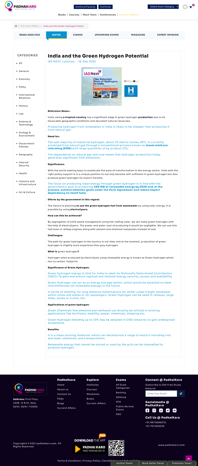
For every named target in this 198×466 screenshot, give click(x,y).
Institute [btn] (105, 6)
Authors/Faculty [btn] (85, 6)
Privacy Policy (91, 460)
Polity (22, 87)
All (20, 63)
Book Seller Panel (153, 463)
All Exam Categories (123, 386)
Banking (121, 392)
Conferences (108, 15)
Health (23, 173)
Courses (74, 15)
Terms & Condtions (69, 460)
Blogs (60, 403)
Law (21, 113)
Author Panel (124, 463)
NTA (118, 401)
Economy (24, 79)
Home (61, 384)
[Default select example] (163, 6)
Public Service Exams (125, 408)
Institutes (93, 384)
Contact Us (64, 394)
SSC (118, 414)
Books (62, 15)
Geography (26, 154)
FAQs (60, 398)
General (24, 71)
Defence (121, 397)
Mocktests (93, 394)
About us (63, 389)
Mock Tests (90, 15)
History (23, 105)
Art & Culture (27, 192)
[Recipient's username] (161, 394)
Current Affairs (128, 15)
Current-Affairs (96, 403)
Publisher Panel (182, 463)
